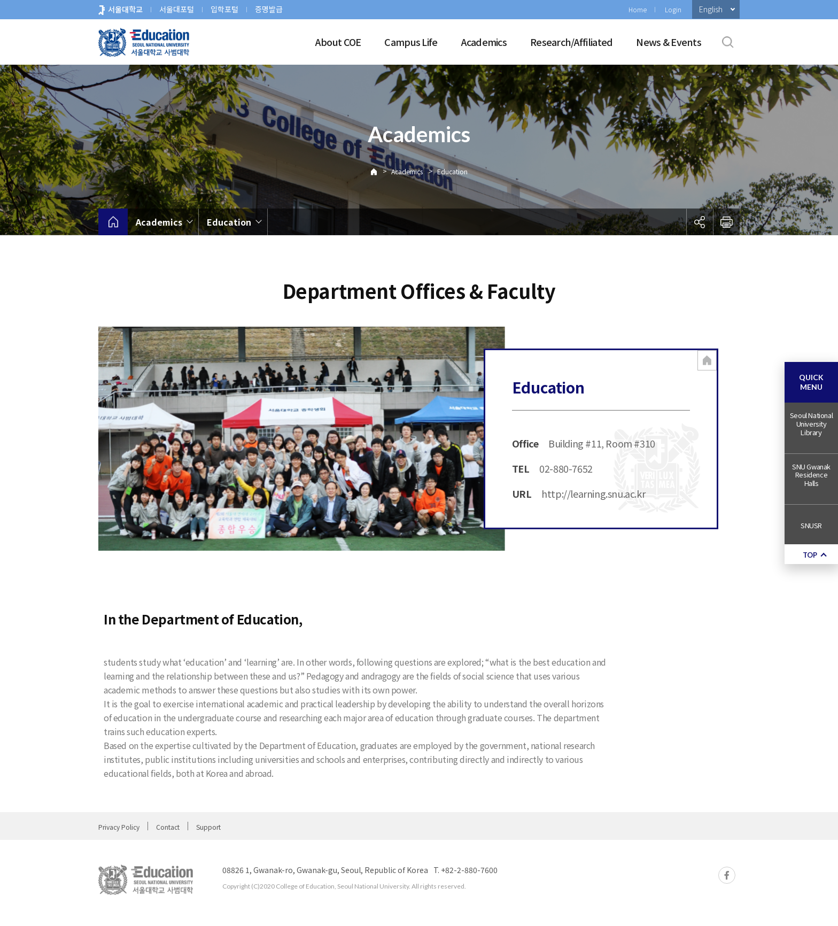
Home (638, 9)
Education (452, 171)
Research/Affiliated (571, 42)
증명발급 (269, 9)
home (113, 222)
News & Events (668, 42)
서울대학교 (125, 9)
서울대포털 (176, 9)
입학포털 (224, 9)
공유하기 (699, 222)
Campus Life (410, 42)
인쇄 (726, 222)
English (711, 9)
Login (673, 9)
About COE (338, 42)
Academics (484, 42)
